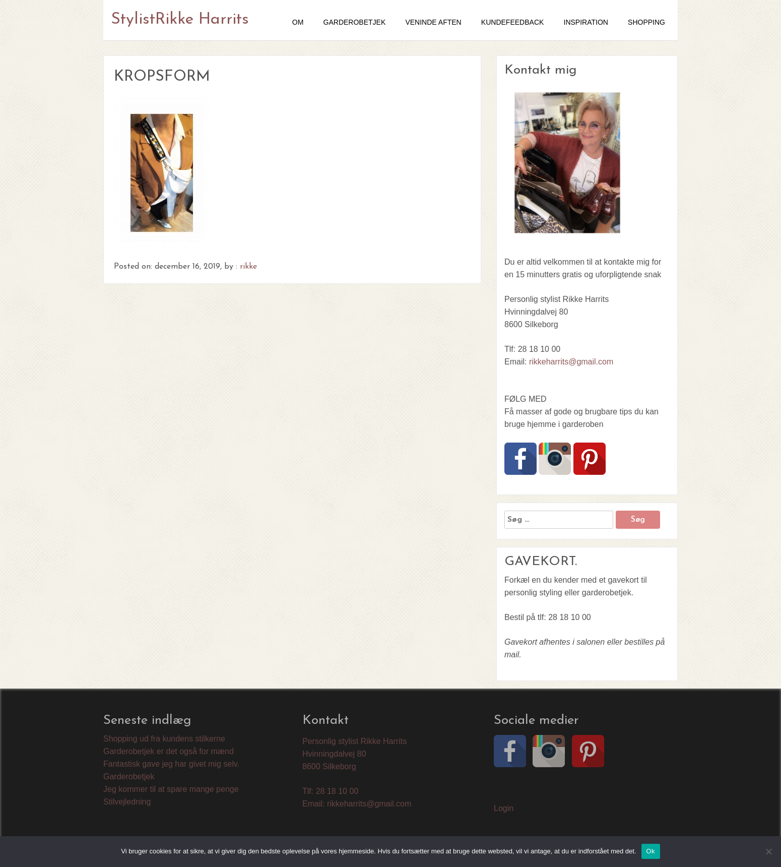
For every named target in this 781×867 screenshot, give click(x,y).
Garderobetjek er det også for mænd (168, 751)
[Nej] (768, 851)
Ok (650, 851)
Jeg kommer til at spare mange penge (171, 789)
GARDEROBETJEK (354, 22)
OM (298, 22)
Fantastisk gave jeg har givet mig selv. (171, 764)
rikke (248, 267)
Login (503, 808)
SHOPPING (646, 22)
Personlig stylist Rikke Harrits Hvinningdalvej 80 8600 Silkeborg (354, 754)
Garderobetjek (128, 776)
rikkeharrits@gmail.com (571, 361)
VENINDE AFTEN (433, 22)
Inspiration (586, 22)
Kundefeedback (512, 22)
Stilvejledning (127, 801)
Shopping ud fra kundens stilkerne (164, 738)
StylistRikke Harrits (180, 20)
